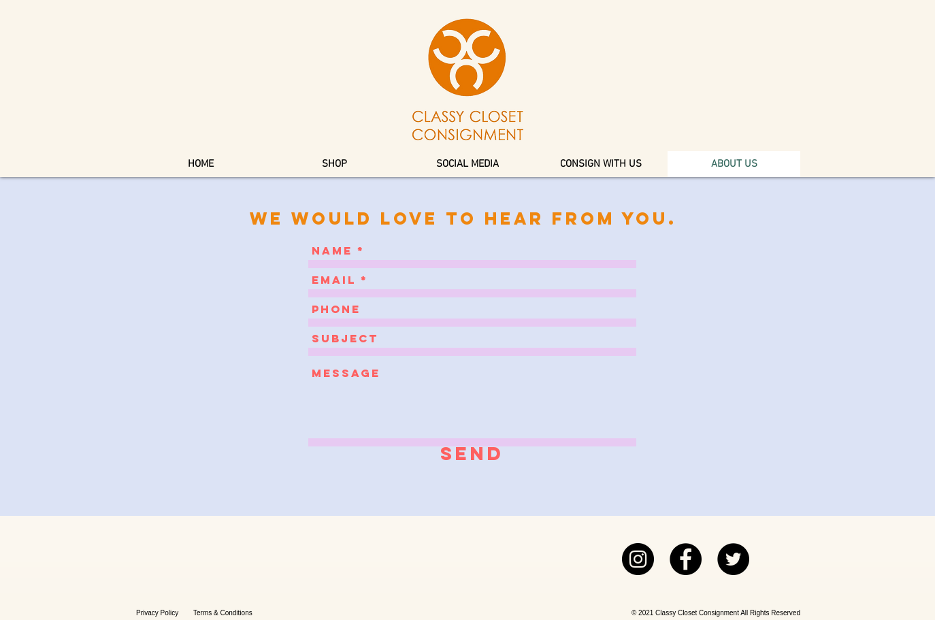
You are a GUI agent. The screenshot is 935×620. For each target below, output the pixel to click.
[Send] (472, 454)
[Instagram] (638, 559)
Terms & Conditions (222, 613)
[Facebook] (686, 559)
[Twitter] (733, 559)
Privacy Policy (157, 613)
